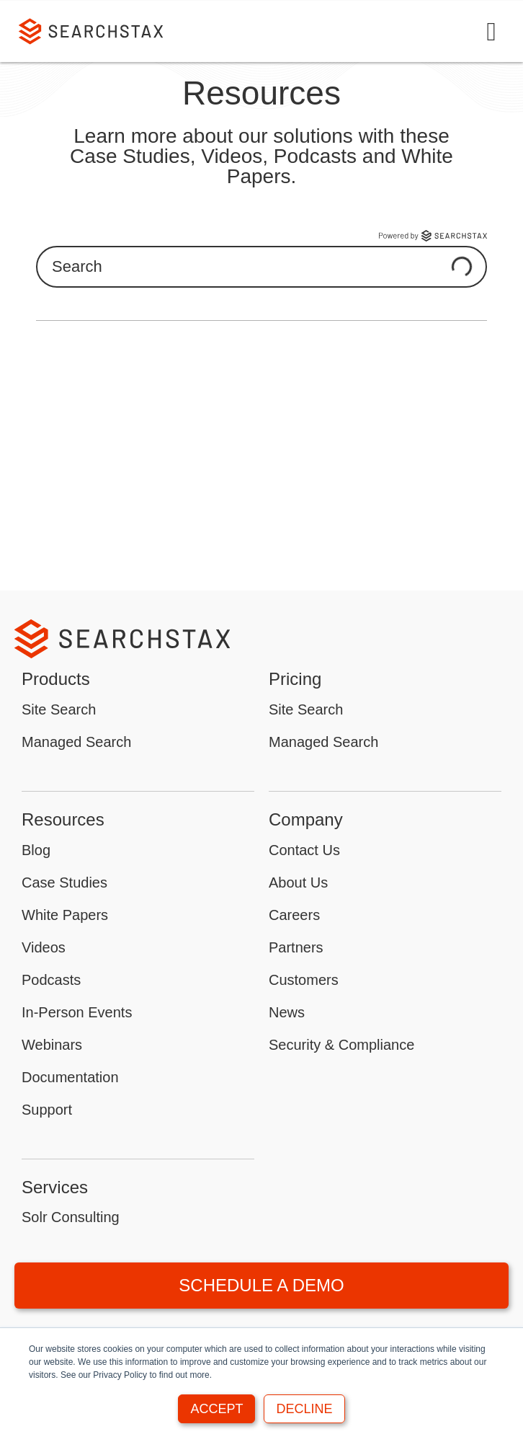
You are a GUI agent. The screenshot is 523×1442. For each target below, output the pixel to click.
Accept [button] (216, 1409)
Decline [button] (304, 1409)
